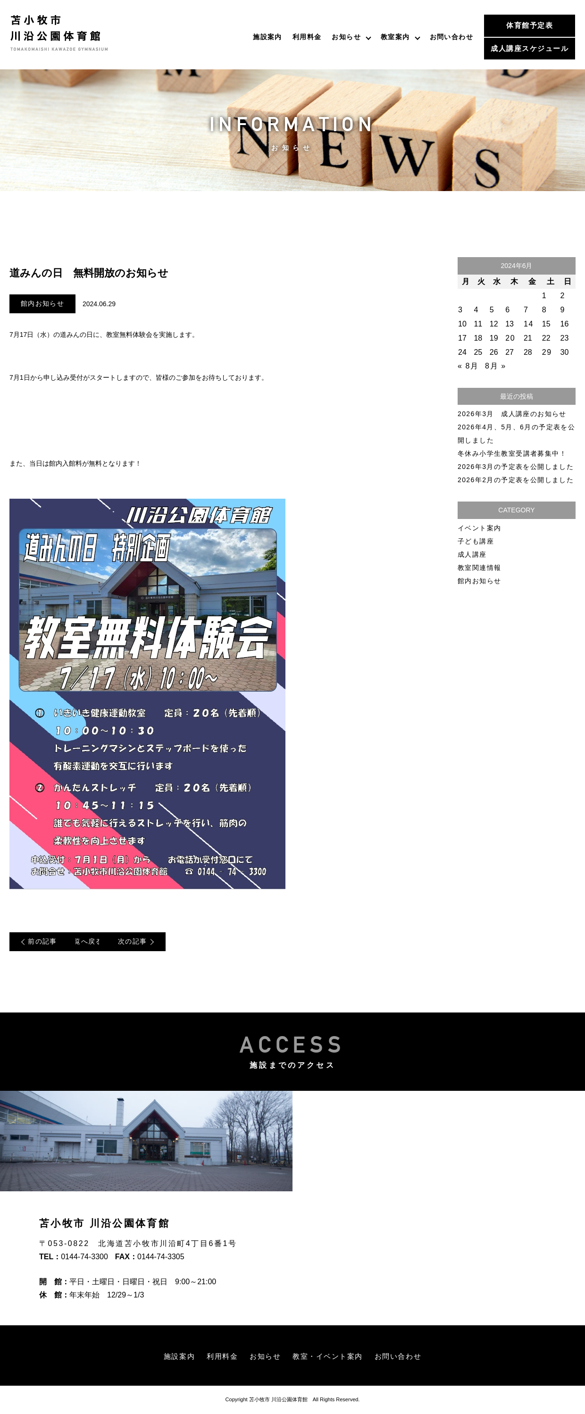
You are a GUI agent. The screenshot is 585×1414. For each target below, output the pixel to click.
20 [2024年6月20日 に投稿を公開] (510, 338)
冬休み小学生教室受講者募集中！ (512, 453)
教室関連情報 (479, 567)
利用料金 (307, 37)
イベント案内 (479, 528)
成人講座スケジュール (529, 48)
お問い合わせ (451, 37)
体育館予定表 (529, 25)
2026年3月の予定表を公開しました (516, 466)
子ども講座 (476, 541)
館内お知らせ (42, 304)
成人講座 (472, 554)
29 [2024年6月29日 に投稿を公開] (547, 352)
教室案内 (395, 37)
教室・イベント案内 (329, 1357)
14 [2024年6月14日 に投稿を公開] (529, 324)
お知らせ (346, 37)
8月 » (495, 366)
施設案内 (267, 37)
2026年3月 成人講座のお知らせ (512, 414)
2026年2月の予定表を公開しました (516, 480)
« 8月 (468, 366)
